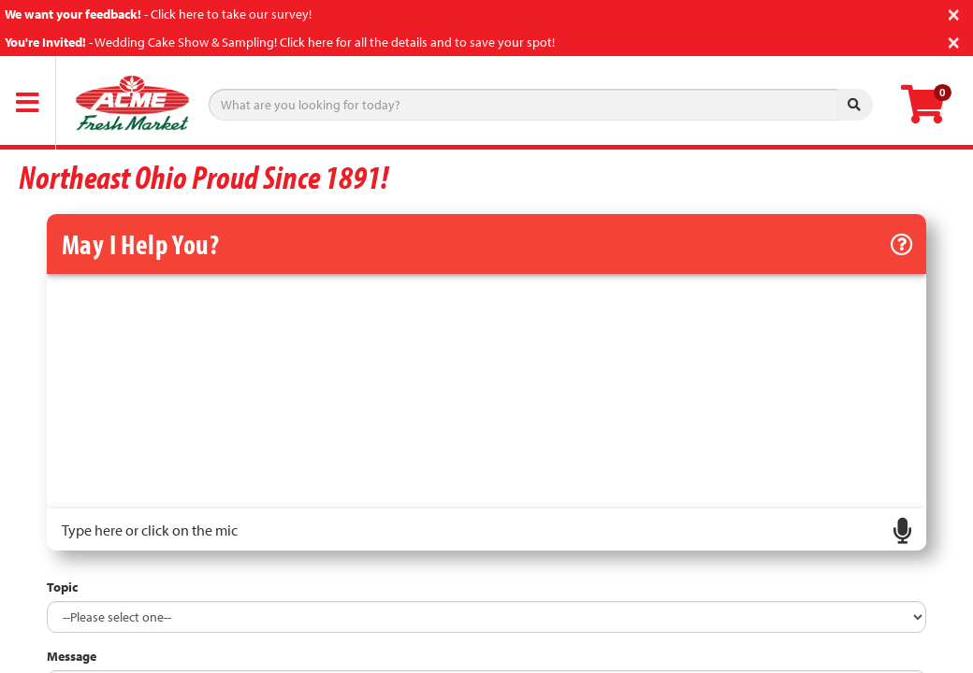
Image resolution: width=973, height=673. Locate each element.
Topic (62, 587)
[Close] (954, 12)
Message (71, 656)
